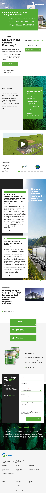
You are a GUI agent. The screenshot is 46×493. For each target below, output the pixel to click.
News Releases (18, 481)
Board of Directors (5, 470)
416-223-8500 (18, 461)
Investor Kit (18, 479)
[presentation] (29, 408)
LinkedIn (30, 484)
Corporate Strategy (5, 469)
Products (31, 465)
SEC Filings (18, 485)
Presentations (18, 482)
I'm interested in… (24, 389)
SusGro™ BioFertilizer (33, 467)
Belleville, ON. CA (19, 467)
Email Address (24, 383)
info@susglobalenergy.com (20, 460)
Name (22, 377)
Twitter (30, 479)
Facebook (31, 482)
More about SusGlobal (8, 63)
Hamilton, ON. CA (19, 469)
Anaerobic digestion (6, 480)
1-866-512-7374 (18, 462)
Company (4, 465)
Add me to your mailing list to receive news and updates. (10, 390)
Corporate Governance (20, 484)
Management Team (6, 472)
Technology (5, 477)
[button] (19, 171)
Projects (18, 465)
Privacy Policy (11, 395)
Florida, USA (18, 470)
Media (3, 475)
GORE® (3, 481)
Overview (4, 467)
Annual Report (29, 49)
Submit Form (33, 419)
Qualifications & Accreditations (8, 473)
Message (23, 394)
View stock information (38, 40)
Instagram (31, 481)
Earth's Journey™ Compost (34, 469)
